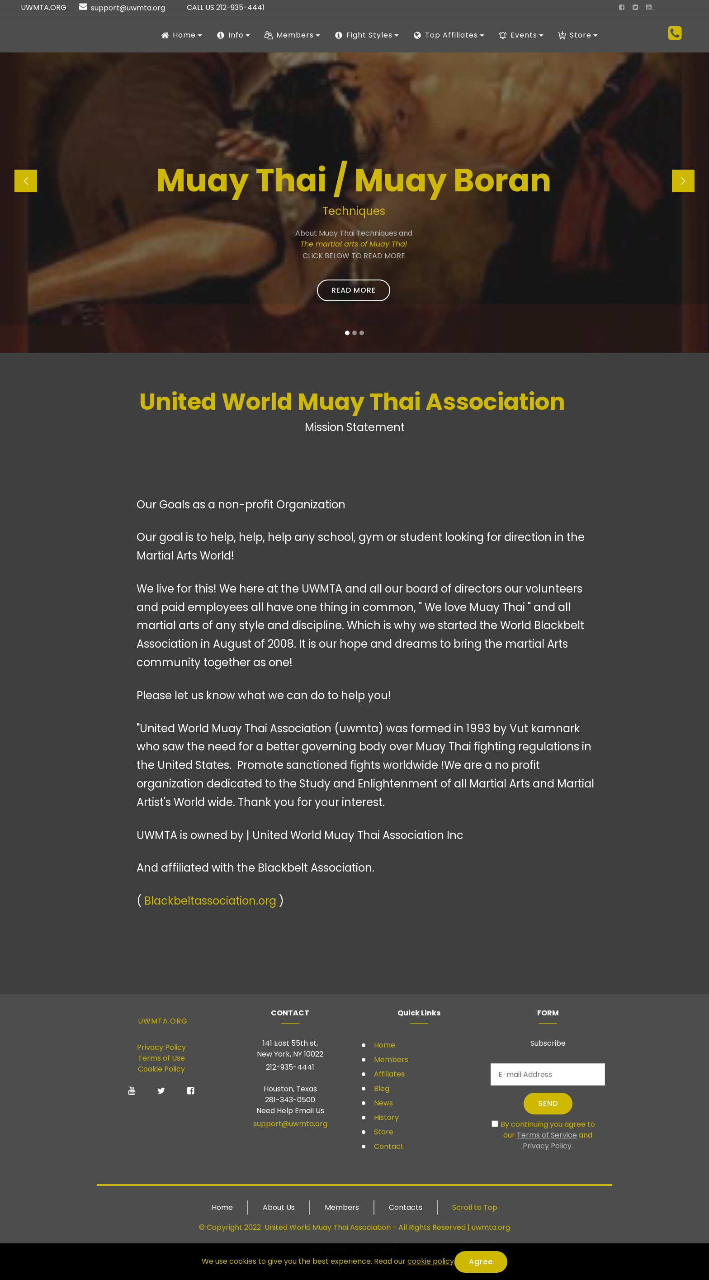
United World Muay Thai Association (328, 1227)
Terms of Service (547, 1135)
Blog (380, 1088)
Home (383, 1045)
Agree (481, 1261)
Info (230, 35)
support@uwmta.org (290, 1124)
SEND (548, 1103)
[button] (25, 181)
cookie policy (430, 1261)
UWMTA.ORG (163, 1021)
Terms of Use (161, 1058)
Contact (388, 1146)
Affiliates (388, 1074)
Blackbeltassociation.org (210, 900)
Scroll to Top (474, 1207)
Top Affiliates (445, 35)
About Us (279, 1207)
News (382, 1103)
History (385, 1117)
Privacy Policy (161, 1047)
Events (518, 35)
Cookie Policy (161, 1069)
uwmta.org (491, 1227)
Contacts (405, 1207)
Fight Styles (363, 35)
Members (390, 1059)
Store (382, 1132)
